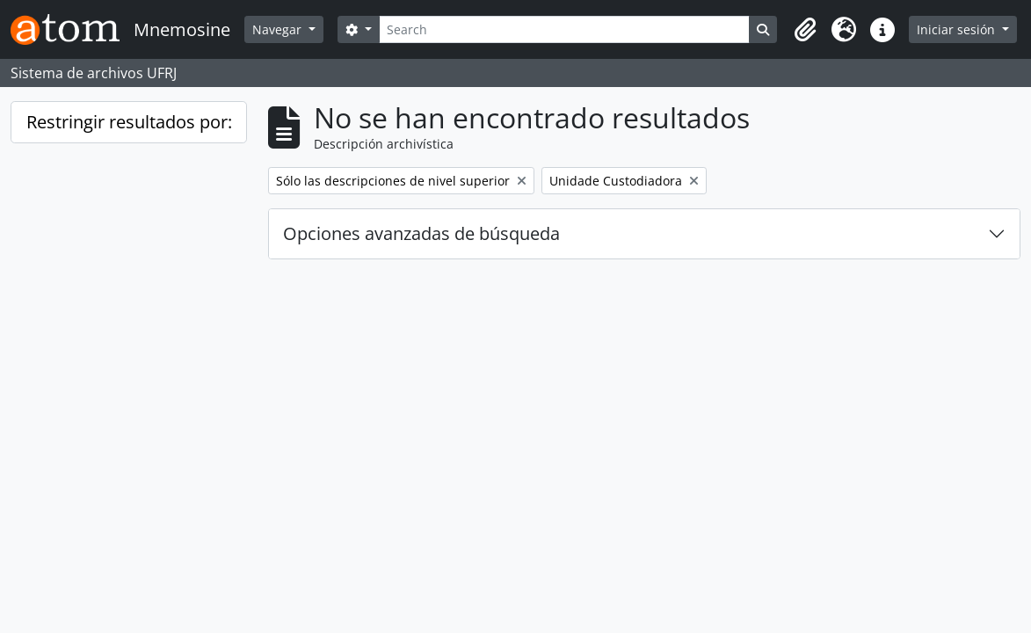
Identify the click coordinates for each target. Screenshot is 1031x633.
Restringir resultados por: (129, 122)
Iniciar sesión (957, 29)
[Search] (564, 29)
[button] (805, 30)
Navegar (278, 29)
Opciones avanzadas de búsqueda (421, 233)
